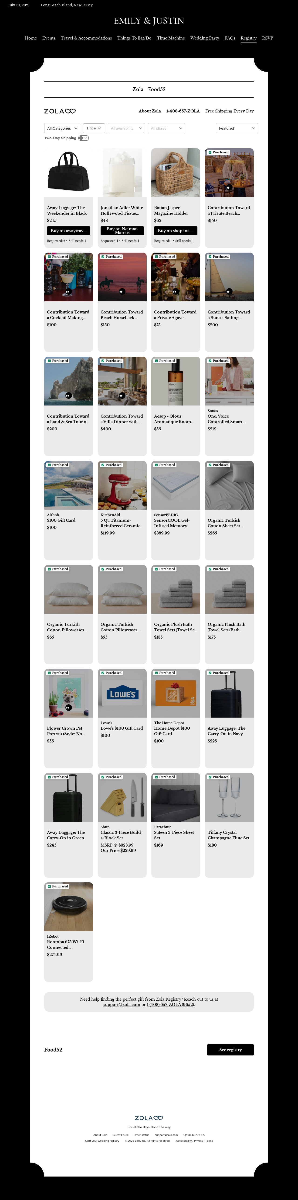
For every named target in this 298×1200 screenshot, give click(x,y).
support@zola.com (121, 1004)
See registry (230, 1050)
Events (48, 38)
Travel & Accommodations (86, 38)
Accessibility (184, 1141)
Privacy (198, 1141)
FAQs (230, 38)
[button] (68, 175)
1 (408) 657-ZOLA (194, 1135)
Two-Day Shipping (60, 138)
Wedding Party (204, 38)
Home (31, 38)
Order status (141, 1135)
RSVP (267, 38)
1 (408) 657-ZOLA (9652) (170, 1004)
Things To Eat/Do (134, 38)
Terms (209, 1141)
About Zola (150, 111)
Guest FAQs (120, 1135)
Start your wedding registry (102, 1141)
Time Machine (171, 38)
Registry (249, 38)
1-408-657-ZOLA (183, 111)
